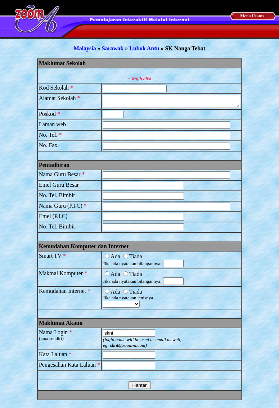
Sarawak (112, 48)
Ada (104, 258)
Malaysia (85, 48)
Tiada (124, 258)
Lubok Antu (144, 48)
